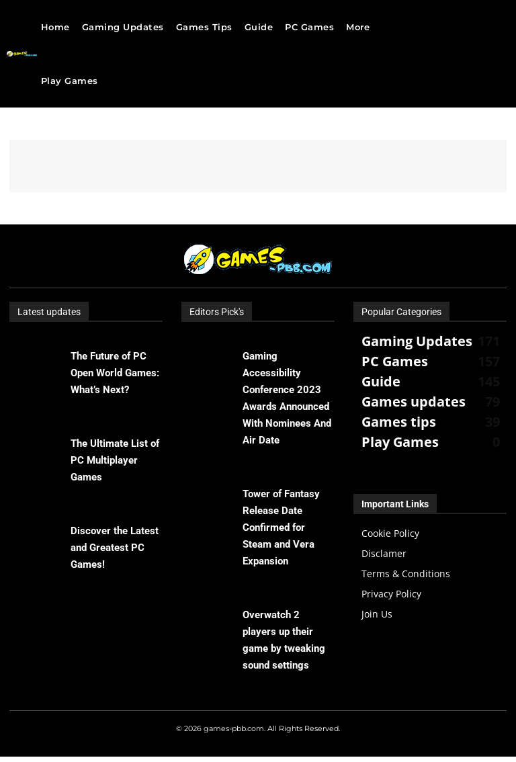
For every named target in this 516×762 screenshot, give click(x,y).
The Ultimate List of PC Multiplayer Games (115, 460)
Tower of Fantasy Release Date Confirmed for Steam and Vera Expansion (281, 527)
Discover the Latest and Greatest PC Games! (115, 547)
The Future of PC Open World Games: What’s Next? (115, 373)
